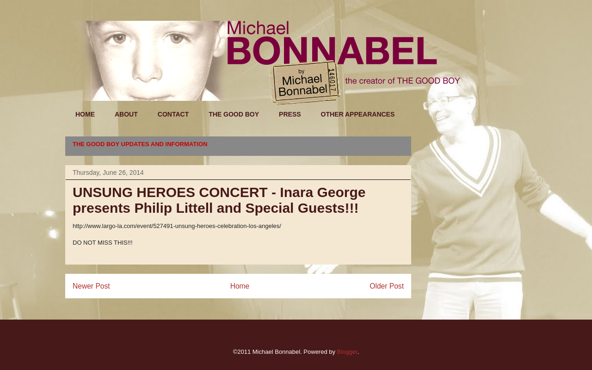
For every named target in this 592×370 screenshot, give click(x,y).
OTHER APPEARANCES (358, 114)
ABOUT (126, 114)
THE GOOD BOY (234, 114)
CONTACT (173, 114)
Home (240, 286)
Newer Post (91, 286)
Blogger (347, 351)
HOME (85, 114)
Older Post (387, 286)
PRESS (290, 114)
